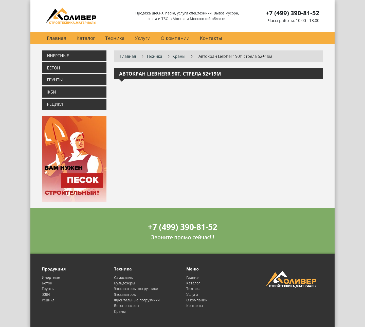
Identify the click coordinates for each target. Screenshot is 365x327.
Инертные (58, 56)
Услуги (143, 37)
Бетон (53, 68)
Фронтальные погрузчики (137, 300)
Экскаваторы (125, 294)
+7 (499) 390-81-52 (292, 13)
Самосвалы (124, 277)
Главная (56, 37)
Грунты (55, 80)
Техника (115, 37)
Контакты (211, 37)
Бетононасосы (126, 305)
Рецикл (55, 104)
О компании (175, 37)
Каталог (86, 37)
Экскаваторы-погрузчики (136, 288)
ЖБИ (51, 92)
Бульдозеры (124, 283)
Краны (120, 311)
